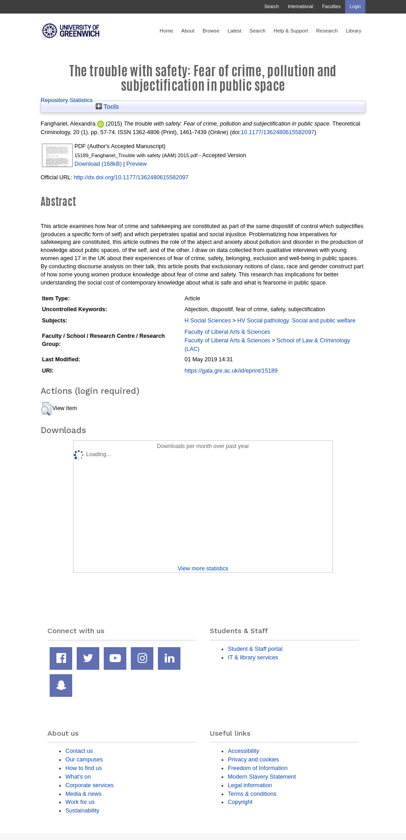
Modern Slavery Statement (262, 776)
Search (271, 6)
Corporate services (89, 785)
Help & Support (291, 30)
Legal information (250, 785)
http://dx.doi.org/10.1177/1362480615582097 (131, 177)
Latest (234, 30)
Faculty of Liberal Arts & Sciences (227, 331)
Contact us (79, 750)
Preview (136, 163)
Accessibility (243, 750)
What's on (78, 776)
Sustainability (82, 810)
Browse (211, 30)
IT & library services (253, 657)
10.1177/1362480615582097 (277, 132)
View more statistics (203, 568)
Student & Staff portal (255, 648)
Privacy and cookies (253, 759)
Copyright (240, 801)
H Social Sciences (208, 320)
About (187, 30)
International (300, 6)
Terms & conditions (252, 793)
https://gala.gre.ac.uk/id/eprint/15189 (231, 370)
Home (166, 30)
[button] (46, 408)
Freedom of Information (258, 768)
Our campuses (84, 759)
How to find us (83, 768)
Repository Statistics (67, 100)
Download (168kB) (98, 163)
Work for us (80, 801)
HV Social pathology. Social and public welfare (296, 320)
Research (327, 30)
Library (353, 30)
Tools (107, 106)
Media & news (83, 793)
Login (355, 6)
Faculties (331, 6)
